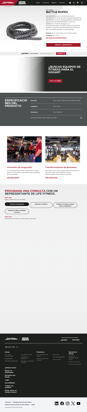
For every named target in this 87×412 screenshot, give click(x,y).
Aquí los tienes (55, 81)
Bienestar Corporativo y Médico (27, 361)
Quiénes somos (10, 368)
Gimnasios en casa (26, 354)
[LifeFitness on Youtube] (78, 404)
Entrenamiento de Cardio (42, 355)
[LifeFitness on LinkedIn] (56, 404)
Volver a (8, 6)
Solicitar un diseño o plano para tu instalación (65, 205)
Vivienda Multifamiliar (11, 361)
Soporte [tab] (54, 2)
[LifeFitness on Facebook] (62, 404)
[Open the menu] (81, 2)
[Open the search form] (73, 2)
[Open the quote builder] (77, 2)
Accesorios (56, 354)
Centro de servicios (74, 362)
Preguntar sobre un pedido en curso (17, 211)
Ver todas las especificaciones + (56, 37)
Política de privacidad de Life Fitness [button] (17, 404)
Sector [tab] (38, 2)
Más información (13, 177)
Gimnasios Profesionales (9, 355)
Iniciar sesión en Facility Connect (11, 391)
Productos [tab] (46, 2)
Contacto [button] (8, 402)
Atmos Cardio (57, 359)
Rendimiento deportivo (25, 357)
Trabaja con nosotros (9, 386)
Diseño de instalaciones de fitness (73, 358)
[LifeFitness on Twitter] (73, 404)
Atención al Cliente (41, 204)
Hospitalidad (8, 358)
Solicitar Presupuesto (17, 204)
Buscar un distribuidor (9, 371)
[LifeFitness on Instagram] (67, 404)
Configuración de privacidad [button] (22, 402)
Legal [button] (33, 404)
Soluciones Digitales (59, 357)
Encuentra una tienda (10, 376)
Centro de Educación (75, 364)
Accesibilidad (10, 383)
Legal (7, 380)
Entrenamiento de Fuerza (42, 359)
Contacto (62, 2)
